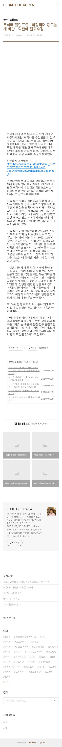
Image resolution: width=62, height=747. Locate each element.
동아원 (8, 651)
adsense (53, 646)
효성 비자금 (38, 646)
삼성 (43, 636)
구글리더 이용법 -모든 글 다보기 (18, 587)
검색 (55, 701)
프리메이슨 (20, 671)
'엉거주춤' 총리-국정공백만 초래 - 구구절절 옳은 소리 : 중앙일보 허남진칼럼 (24, 370)
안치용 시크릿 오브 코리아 (16, 646)
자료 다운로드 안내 (12, 604)
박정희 (32, 661)
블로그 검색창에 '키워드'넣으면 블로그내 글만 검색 (26, 581)
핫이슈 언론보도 (15, 362)
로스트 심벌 (35, 671)
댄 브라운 (20, 661)
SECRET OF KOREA (18, 5)
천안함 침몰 (21, 656)
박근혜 (8, 661)
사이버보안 (45, 661)
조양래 (53, 666)
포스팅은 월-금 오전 (12, 593)
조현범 (8, 676)
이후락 (18, 651)
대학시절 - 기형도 (11, 598)
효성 (53, 656)
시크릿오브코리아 (34, 651)
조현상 (8, 636)
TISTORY (32, 742)
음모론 (43, 656)
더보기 (5, 682)
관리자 (42, 742)
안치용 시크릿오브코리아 (16, 641)
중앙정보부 (29, 666)
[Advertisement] (31, 93)
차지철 (42, 666)
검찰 (33, 656)
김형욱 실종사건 (12, 666)
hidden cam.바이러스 (26, 636)
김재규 (35, 641)
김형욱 (8, 671)
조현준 (49, 671)
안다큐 (8, 656)
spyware (51, 651)
